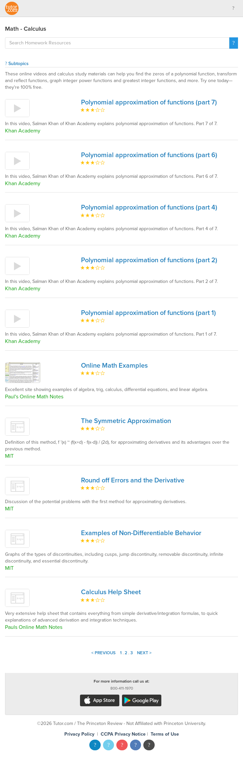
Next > (144, 653)
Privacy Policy (79, 734)
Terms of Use (165, 734)
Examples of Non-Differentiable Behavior (141, 533)
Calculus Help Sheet (111, 592)
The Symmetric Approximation (126, 421)
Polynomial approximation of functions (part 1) (148, 313)
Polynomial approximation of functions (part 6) (149, 155)
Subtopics (17, 63)
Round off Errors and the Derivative (132, 480)
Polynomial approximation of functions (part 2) (149, 260)
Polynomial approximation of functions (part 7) (149, 102)
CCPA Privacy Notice (123, 734)
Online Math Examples (114, 366)
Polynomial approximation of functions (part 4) (149, 208)
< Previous (103, 653)
